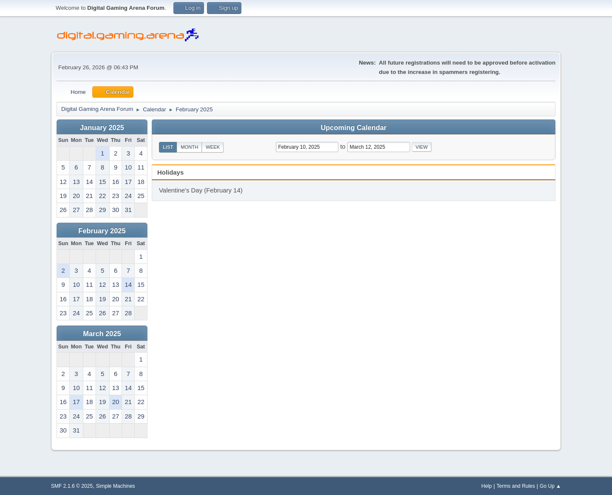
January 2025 (102, 127)
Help (486, 486)
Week (213, 147)
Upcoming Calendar (354, 127)
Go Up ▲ (550, 486)
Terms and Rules (515, 486)
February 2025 (101, 231)
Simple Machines (115, 486)
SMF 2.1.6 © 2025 (72, 486)
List (168, 147)
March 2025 (102, 333)
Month (189, 147)
